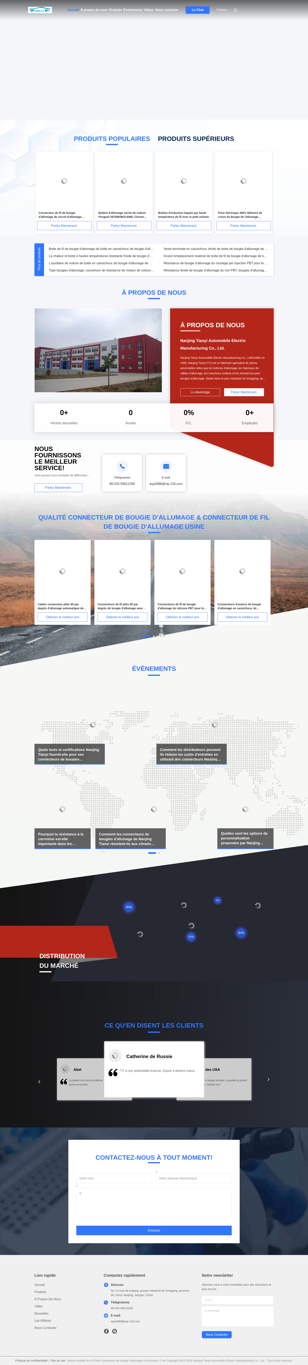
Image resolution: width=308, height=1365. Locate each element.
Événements (132, 10)
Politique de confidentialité (31, 1360)
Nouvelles (41, 1313)
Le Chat (198, 10)
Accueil (73, 10)
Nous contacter (167, 10)
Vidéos (149, 10)
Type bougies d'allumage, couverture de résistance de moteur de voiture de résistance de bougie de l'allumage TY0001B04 (101, 270)
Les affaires (42, 1320)
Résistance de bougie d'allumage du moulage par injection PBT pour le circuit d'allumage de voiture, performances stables (216, 263)
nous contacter (217, 1334)
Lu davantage (200, 392)
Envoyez (154, 1230)
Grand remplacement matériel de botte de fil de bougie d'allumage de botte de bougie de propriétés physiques (216, 256)
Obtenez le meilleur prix (62, 617)
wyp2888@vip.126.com (125, 1321)
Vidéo (38, 1306)
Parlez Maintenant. (64, 225)
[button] (39, 1081)
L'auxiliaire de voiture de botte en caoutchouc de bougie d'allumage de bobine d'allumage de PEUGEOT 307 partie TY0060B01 (101, 263)
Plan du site (58, 1360)
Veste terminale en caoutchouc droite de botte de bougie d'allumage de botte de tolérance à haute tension (216, 249)
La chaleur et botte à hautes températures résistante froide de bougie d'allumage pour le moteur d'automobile (101, 256)
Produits (115, 10)
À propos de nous (94, 10)
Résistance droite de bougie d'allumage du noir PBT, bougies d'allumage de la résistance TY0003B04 (216, 270)
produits (40, 1292)
